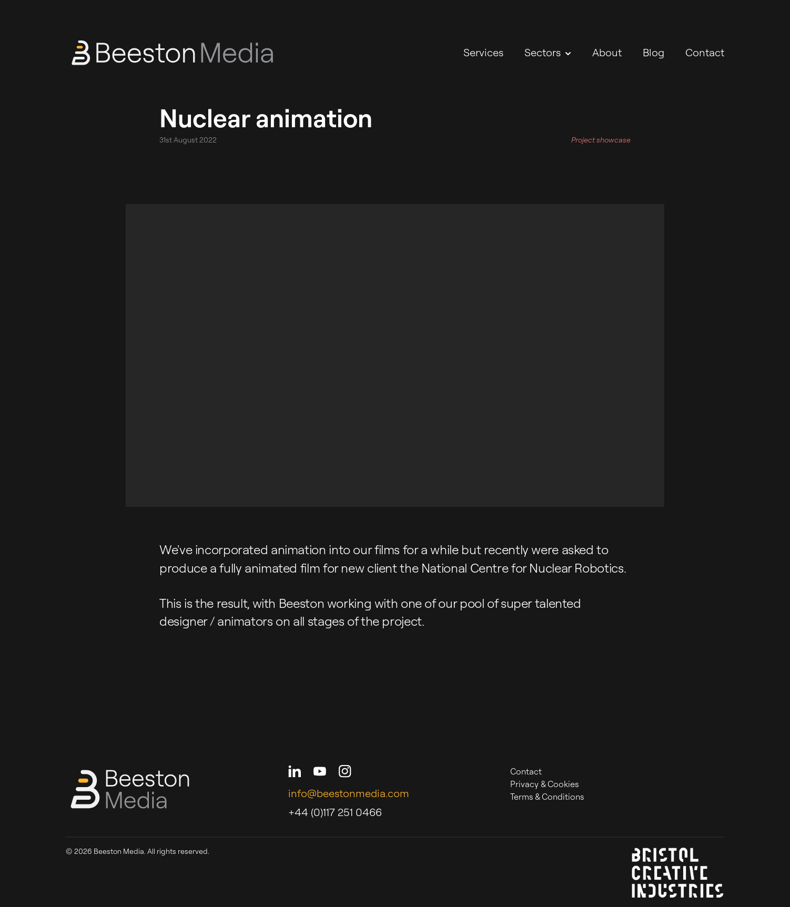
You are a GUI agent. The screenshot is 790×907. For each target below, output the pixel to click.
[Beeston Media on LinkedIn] (294, 771)
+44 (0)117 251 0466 (335, 812)
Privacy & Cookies (544, 784)
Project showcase (601, 140)
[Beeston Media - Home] (172, 53)
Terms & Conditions (547, 796)
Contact (704, 52)
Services (483, 52)
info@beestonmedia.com (348, 793)
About (607, 52)
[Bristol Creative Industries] (677, 872)
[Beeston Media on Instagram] (345, 771)
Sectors (547, 52)
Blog (653, 52)
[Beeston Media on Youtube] (319, 771)
